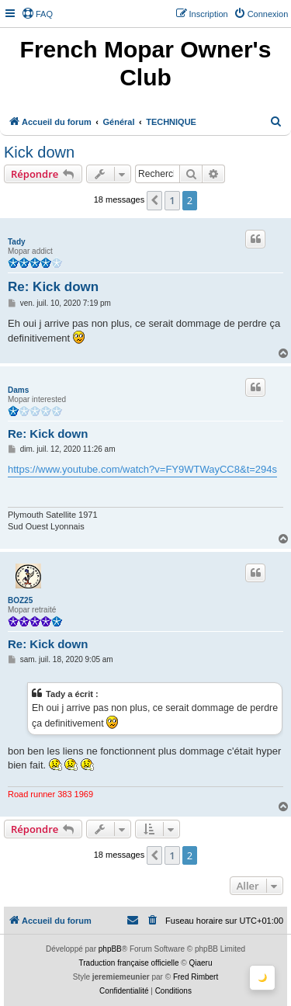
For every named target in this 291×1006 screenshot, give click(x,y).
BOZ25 (20, 600)
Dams (18, 390)
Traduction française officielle (129, 963)
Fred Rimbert (195, 977)
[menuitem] (37, 14)
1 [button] (172, 200)
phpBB (110, 949)
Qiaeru (200, 963)
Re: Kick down (53, 286)
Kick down (39, 152)
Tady (17, 242)
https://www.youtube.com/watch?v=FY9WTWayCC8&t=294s (142, 469)
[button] (154, 200)
